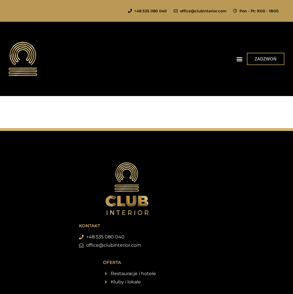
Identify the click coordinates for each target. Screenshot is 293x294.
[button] (239, 59)
